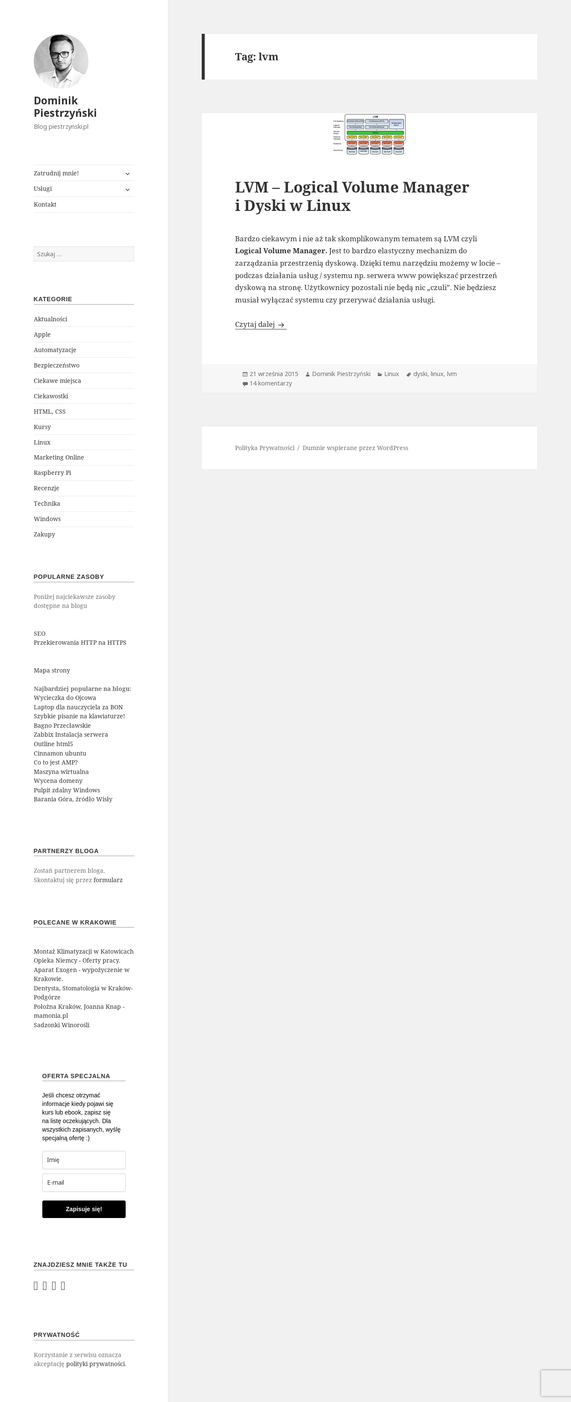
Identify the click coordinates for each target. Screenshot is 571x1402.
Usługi (43, 188)
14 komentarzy (271, 383)
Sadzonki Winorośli (61, 1025)
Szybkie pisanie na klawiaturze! (79, 716)
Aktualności (50, 319)
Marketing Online (59, 457)
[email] (84, 1183)
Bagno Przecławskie (62, 725)
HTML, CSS (50, 411)
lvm (452, 374)
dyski (420, 374)
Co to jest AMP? (56, 762)
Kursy (42, 427)
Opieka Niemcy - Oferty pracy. (77, 960)
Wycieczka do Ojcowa (65, 698)
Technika (47, 503)
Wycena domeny (58, 781)
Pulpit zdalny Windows (67, 790)
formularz (108, 880)
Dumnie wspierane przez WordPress (355, 448)
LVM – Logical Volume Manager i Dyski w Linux (352, 196)
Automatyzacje (55, 350)
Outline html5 (53, 744)
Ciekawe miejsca (57, 380)
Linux (42, 442)
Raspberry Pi (52, 472)
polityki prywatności (95, 1364)
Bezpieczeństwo (56, 365)
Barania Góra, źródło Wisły (73, 799)
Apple (42, 334)
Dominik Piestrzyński (65, 106)
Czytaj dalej (261, 324)
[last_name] (84, 1160)
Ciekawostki (51, 396)
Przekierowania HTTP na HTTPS (80, 642)
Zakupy (44, 534)
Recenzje (46, 488)
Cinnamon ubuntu (60, 753)
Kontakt (45, 204)
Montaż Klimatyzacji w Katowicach (84, 951)
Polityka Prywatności (264, 448)
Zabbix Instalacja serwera (71, 734)
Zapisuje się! (84, 1209)
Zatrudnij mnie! (56, 173)
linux (437, 374)
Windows (47, 519)
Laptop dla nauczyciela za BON (78, 707)
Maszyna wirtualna (61, 772)
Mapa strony (52, 670)
